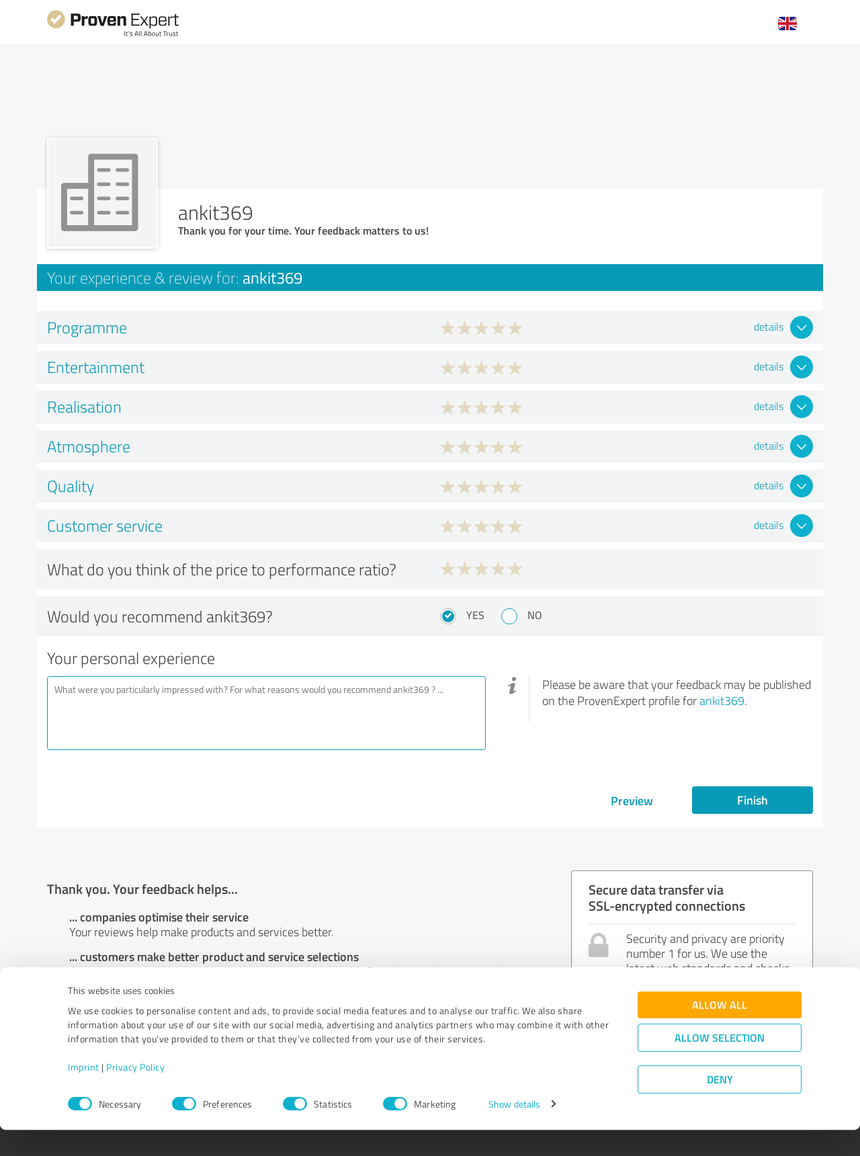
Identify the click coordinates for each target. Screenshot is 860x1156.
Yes (475, 615)
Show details (514, 1130)
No (534, 615)
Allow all (719, 1031)
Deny (720, 1106)
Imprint (83, 1093)
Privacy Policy (135, 1093)
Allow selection (720, 1064)
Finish (752, 800)
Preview (632, 800)
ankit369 (721, 700)
